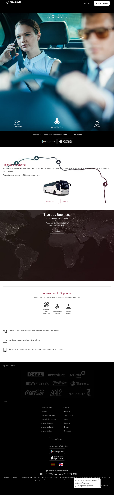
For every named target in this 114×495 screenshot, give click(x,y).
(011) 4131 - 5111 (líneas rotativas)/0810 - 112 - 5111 (57, 474)
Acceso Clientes (102, 3)
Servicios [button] (87, 3)
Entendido (104, 485)
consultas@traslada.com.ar (58, 471)
